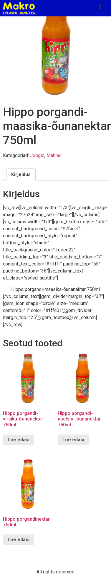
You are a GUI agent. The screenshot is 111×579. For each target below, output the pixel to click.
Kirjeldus (21, 174)
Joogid (37, 155)
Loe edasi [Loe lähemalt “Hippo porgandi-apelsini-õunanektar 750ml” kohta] (73, 439)
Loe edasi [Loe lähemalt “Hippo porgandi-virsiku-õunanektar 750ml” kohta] (18, 439)
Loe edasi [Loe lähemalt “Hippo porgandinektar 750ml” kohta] (18, 539)
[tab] (21, 174)
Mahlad (54, 155)
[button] (100, 6)
